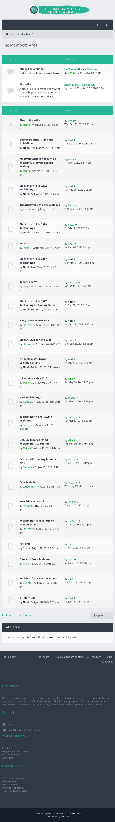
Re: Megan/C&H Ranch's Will (79, 84)
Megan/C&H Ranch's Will (35, 340)
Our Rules (7, 748)
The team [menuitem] (44, 657)
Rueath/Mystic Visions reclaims (39, 205)
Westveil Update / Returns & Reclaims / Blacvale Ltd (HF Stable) (37, 162)
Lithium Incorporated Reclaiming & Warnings (34, 442)
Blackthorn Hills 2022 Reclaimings (33, 187)
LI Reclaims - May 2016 (33, 378)
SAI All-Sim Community (14, 777)
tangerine (28, 486)
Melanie (27, 467)
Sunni (26, 209)
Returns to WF (28, 282)
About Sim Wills (29, 120)
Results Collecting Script (14, 790)
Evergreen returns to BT (35, 320)
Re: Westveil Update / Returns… (81, 69)
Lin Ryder (28, 286)
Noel (26, 148)
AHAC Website (9, 781)
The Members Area (26, 34)
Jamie (26, 248)
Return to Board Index (18, 615)
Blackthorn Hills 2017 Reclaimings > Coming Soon (37, 303)
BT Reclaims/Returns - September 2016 (33, 361)
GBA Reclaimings (30, 397)
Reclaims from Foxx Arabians (38, 578)
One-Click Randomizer (13, 787)
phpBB (47, 813)
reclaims (24, 543)
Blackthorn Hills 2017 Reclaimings (33, 260)
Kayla (26, 563)
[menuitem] (107, 25)
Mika (26, 382)
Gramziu (65, 816)
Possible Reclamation (33, 501)
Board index (9, 657)
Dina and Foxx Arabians (34, 559)
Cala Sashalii (27, 482)
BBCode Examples (11, 754)
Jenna (71, 72)
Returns (24, 243)
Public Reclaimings (31, 69)
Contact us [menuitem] (107, 661)
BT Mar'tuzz (27, 597)
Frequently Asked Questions (16, 751)
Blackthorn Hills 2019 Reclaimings (33, 226)
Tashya (27, 402)
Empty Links (8, 757)
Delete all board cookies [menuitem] (69, 657)
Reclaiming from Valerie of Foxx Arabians (36, 522)
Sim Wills (25, 84)
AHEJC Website (9, 784)
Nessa (71, 224)
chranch (72, 88)
